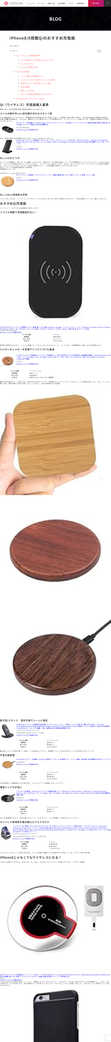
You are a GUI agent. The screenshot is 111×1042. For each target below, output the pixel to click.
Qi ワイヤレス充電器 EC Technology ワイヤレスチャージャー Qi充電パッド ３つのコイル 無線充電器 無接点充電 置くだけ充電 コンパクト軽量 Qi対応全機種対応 (63, 124)
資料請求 (96, 3)
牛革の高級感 (25, 87)
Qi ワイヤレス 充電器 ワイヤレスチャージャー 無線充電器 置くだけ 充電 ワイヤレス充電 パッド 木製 (55, 175)
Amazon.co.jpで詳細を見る (27, 130)
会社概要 (61, 3)
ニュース (30, 3)
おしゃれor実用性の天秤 (29, 67)
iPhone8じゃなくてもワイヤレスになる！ (31, 98)
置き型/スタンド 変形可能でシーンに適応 (36, 83)
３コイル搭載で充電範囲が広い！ (32, 76)
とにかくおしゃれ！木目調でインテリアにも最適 (38, 80)
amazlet (29, 730)
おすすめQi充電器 (22, 71)
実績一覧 (51, 3)
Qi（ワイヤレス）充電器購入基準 (28, 55)
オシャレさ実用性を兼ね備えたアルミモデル (36, 94)
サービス (41, 3)
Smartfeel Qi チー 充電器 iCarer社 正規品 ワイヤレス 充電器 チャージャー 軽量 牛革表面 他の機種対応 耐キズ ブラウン (63, 759)
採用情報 (80, 3)
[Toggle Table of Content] (99, 50)
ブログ (70, 3)
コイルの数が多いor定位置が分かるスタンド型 (37, 60)
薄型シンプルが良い (28, 90)
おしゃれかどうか (27, 63)
